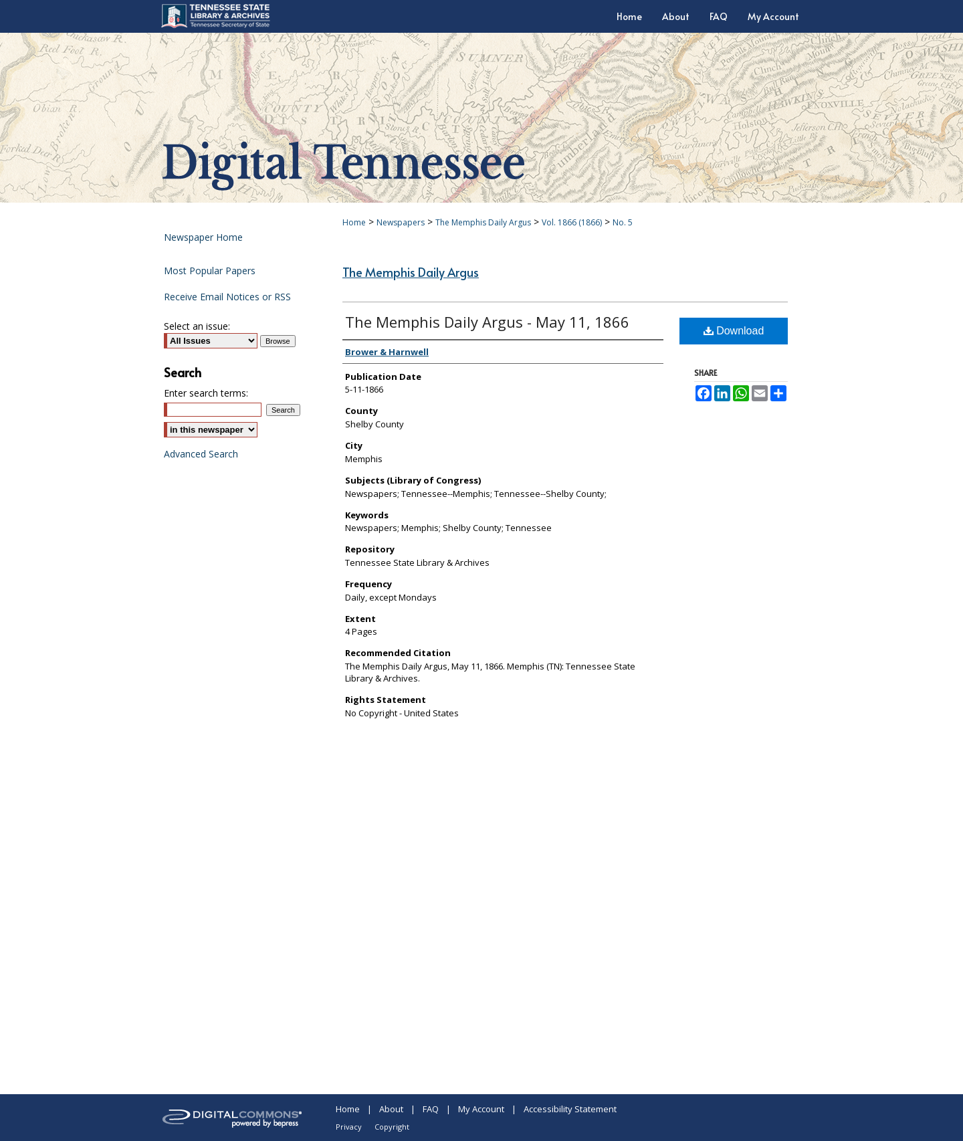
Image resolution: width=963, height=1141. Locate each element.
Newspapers (401, 222)
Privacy (349, 1127)
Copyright (391, 1127)
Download (734, 330)
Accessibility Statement (570, 1109)
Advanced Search (201, 453)
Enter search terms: (206, 393)
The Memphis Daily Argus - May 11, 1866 (487, 322)
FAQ (431, 1109)
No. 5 (623, 222)
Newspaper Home (203, 237)
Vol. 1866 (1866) (572, 222)
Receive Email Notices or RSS (227, 296)
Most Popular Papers (209, 270)
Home (354, 222)
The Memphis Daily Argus (483, 222)
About (391, 1109)
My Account (481, 1109)
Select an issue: (197, 326)
